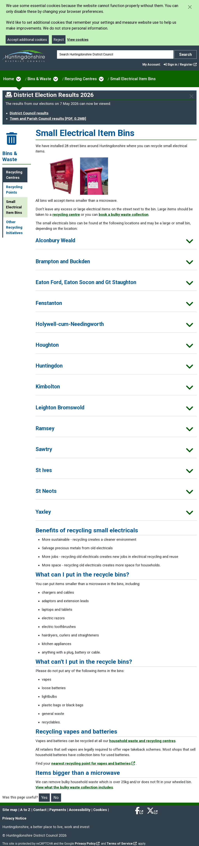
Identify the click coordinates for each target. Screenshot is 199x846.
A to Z (25, 810)
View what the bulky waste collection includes (74, 787)
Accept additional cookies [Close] (27, 40)
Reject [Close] (59, 40)
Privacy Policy (87, 843)
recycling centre (66, 214)
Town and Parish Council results (48, 119)
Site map (9, 810)
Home (8, 78)
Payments (57, 810)
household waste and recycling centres (142, 741)
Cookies (100, 810)
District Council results (29, 113)
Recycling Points (14, 190)
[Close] (191, 96)
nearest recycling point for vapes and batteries (93, 763)
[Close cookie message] (190, 7)
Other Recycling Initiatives (14, 227)
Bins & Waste (39, 78)
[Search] (115, 54)
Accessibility (79, 810)
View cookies (77, 40)
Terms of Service (122, 843)
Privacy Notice (14, 818)
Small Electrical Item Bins (133, 78)
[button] (116, 241)
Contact (39, 810)
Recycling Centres (81, 78)
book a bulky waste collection (123, 214)
